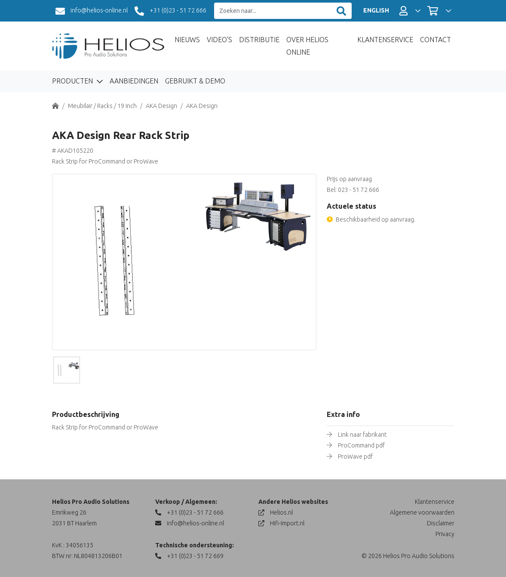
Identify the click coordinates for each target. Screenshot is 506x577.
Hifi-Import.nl (281, 523)
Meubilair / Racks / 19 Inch (102, 105)
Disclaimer (440, 523)
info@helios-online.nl (91, 11)
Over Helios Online (307, 46)
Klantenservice (385, 39)
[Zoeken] (341, 11)
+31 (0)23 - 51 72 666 (170, 11)
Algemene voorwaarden (422, 512)
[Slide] (66, 370)
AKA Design (161, 105)
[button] (410, 11)
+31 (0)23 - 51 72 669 (189, 555)
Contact (435, 39)
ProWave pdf (355, 456)
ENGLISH (376, 10)
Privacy (444, 534)
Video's (219, 39)
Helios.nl (275, 512)
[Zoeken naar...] (272, 11)
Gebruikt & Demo (195, 81)
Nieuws (187, 39)
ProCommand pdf (361, 445)
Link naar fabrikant (362, 434)
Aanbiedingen (134, 81)
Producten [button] (73, 81)
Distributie (259, 39)
